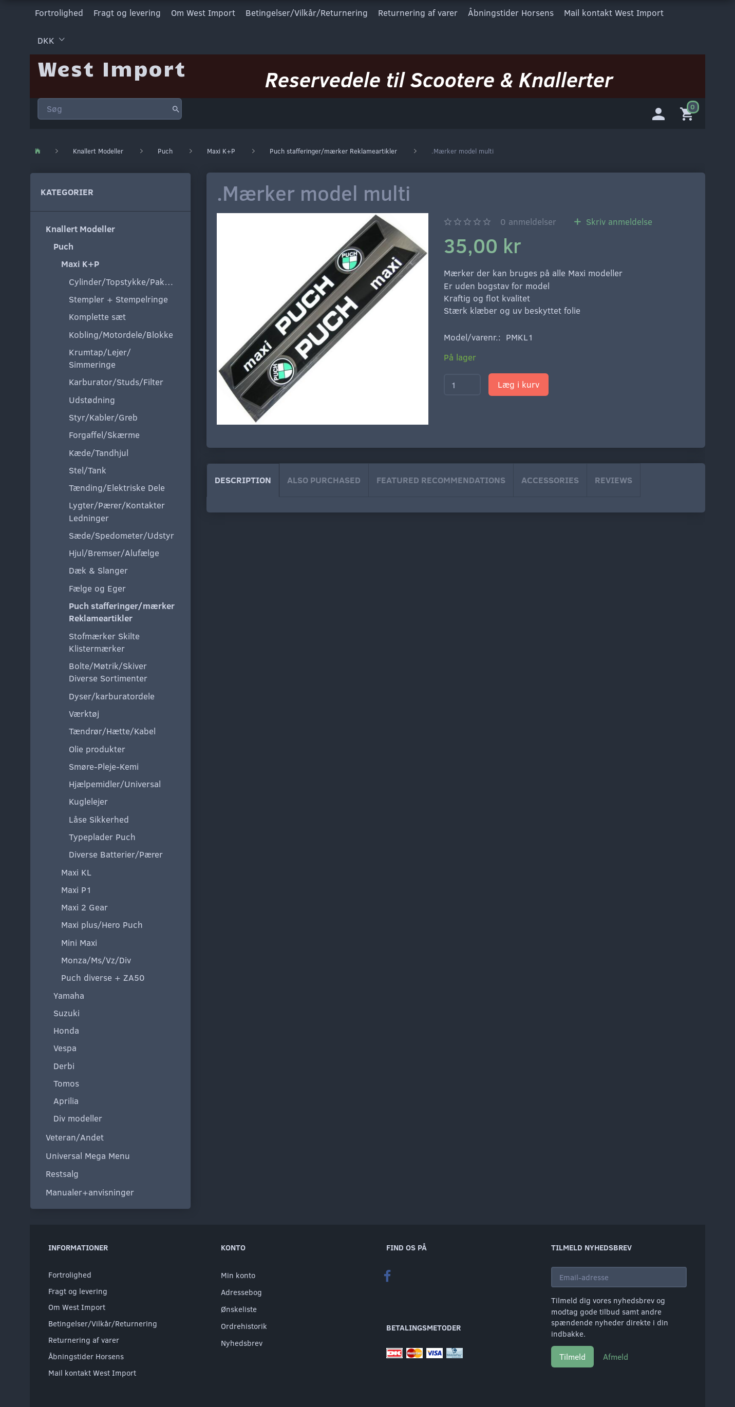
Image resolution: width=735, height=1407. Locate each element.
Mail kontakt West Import (614, 12)
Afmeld (615, 1354)
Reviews (613, 478)
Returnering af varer (418, 12)
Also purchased (324, 478)
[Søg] (176, 105)
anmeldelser (528, 219)
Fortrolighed (59, 12)
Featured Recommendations (440, 478)
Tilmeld (572, 1354)
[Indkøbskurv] (688, 110)
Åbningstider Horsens (511, 12)
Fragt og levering (127, 12)
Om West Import (203, 12)
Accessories (550, 478)
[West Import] (111, 64)
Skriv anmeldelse (617, 219)
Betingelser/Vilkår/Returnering (307, 12)
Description (243, 478)
